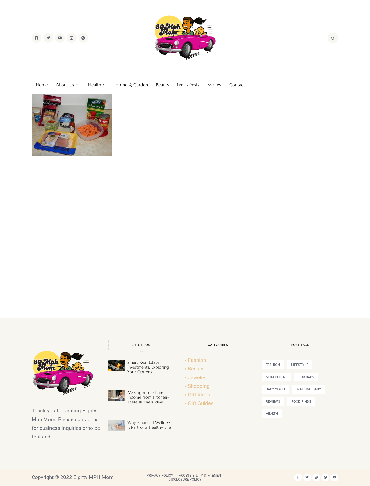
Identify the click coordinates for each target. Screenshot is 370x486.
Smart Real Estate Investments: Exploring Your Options (148, 367)
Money (214, 84)
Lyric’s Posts (188, 84)
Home (42, 84)
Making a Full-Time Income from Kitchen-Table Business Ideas (148, 397)
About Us (67, 84)
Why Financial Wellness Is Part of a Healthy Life (149, 425)
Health (97, 84)
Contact (237, 84)
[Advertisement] (185, 239)
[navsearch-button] (333, 38)
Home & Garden (131, 84)
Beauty (162, 84)
